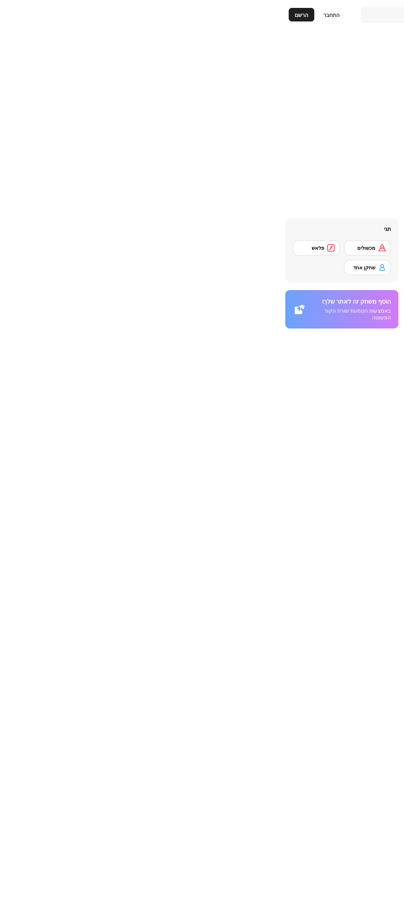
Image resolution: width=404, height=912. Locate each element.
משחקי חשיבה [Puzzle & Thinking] (356, 519)
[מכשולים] (87, 247)
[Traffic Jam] (361, 812)
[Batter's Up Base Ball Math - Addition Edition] (294, 656)
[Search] (261, 14)
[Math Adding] (228, 656)
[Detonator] (361, 656)
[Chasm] (161, 708)
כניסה (246, 582)
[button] (381, 507)
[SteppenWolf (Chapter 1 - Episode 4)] (294, 864)
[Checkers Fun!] (294, 812)
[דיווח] (331, 285)
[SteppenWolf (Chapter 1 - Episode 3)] (361, 864)
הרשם (22, 15)
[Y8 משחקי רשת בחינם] (361, 14)
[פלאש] (36, 247)
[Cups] (294, 760)
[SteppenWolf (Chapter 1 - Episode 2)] (161, 812)
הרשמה (274, 582)
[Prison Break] (228, 708)
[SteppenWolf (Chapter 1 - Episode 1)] (228, 812)
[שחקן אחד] (87, 267)
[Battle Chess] (161, 656)
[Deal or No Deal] (161, 760)
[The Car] (228, 760)
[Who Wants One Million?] (361, 708)
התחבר (52, 15)
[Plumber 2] (361, 760)
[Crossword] (294, 708)
